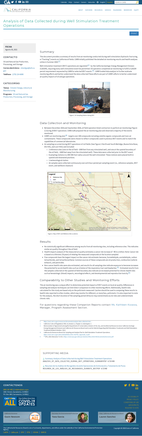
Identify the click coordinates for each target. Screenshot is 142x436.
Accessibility (133, 397)
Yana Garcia (58, 417)
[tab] (98, 2)
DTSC (29, 432)
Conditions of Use (131, 402)
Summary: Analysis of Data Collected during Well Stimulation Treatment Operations (78, 359)
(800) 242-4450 (8, 390)
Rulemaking (117, 10)
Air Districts (134, 405)
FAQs (70, 2)
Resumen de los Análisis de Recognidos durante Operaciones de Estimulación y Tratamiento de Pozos (85, 366)
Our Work (88, 10)
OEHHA (35, 432)
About (80, 10)
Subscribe (91, 2)
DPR (22, 432)
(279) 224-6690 (17, 74)
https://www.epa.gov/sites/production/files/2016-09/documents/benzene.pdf (88, 337)
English (102, 2)
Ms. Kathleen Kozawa (124, 305)
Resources (99, 10)
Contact (76, 2)
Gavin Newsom (12, 417)
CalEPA (5, 432)
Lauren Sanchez (107, 417)
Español (109, 2)
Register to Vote (132, 408)
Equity (136, 10)
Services (108, 10)
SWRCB (43, 432)
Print (134, 34)
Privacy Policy (133, 400)
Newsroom (128, 10)
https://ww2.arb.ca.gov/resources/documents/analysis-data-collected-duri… (68, 322)
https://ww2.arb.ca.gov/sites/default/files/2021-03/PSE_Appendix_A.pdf (67, 335)
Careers (83, 2)
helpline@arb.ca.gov (22, 390)
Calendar (64, 2)
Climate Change (16, 88)
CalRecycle (14, 432)
